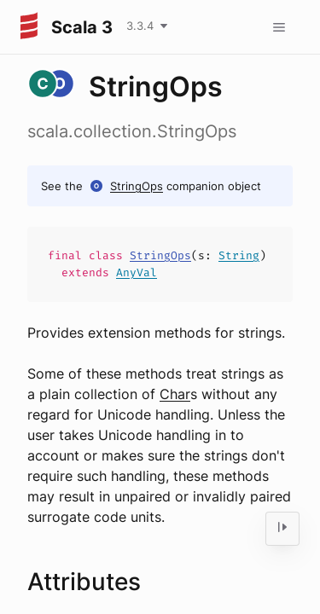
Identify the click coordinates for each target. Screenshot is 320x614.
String (238, 255)
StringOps (136, 186)
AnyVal (136, 272)
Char (175, 394)
